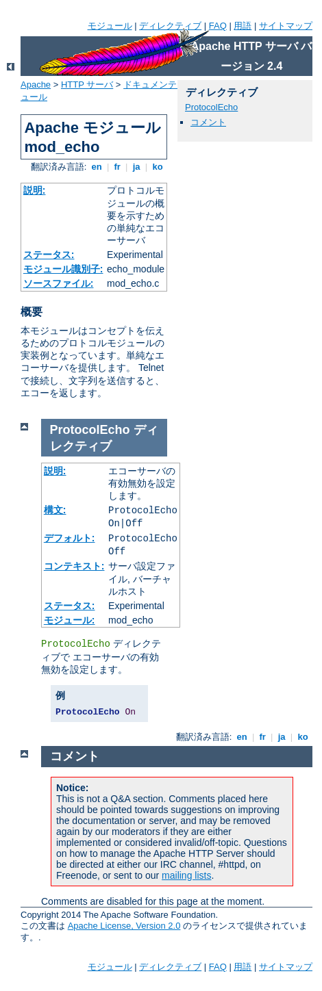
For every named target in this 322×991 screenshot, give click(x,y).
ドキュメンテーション (167, 84)
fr (117, 167)
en (96, 167)
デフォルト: (69, 537)
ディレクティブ (170, 26)
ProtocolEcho (211, 107)
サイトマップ (285, 26)
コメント (208, 122)
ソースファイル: (58, 283)
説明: (34, 190)
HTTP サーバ (87, 84)
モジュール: (69, 620)
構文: (55, 509)
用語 (242, 26)
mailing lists (186, 875)
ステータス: (49, 254)
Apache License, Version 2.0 (124, 926)
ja (136, 167)
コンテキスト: (74, 566)
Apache (36, 84)
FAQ (218, 26)
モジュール (110, 26)
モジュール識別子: (63, 268)
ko (157, 167)
